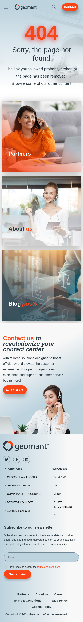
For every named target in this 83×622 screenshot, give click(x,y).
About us (41, 594)
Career (59, 594)
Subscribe (17, 574)
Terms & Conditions (27, 600)
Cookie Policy (41, 606)
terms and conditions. (49, 567)
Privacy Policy (57, 600)
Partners (23, 594)
